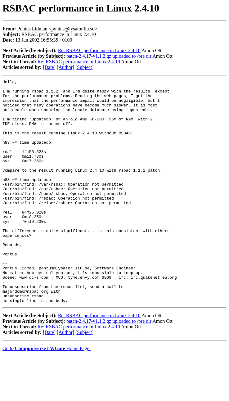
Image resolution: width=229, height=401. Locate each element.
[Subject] (84, 67)
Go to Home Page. (46, 393)
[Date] (49, 67)
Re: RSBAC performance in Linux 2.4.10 (99, 50)
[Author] (65, 67)
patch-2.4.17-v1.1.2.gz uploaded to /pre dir (108, 56)
